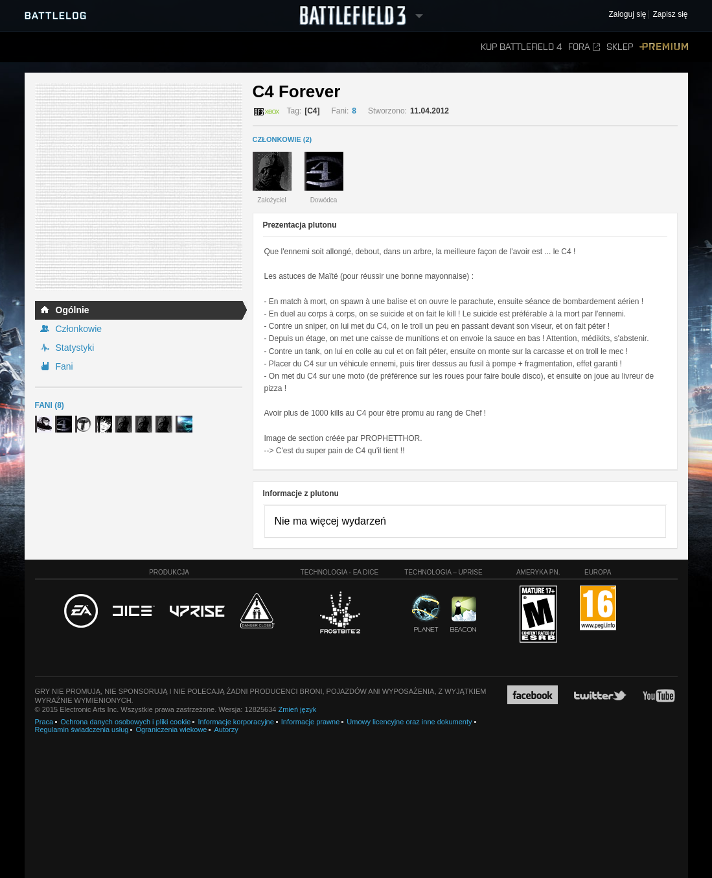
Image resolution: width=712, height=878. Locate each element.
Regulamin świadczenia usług (82, 729)
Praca (44, 722)
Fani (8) (49, 405)
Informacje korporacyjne (235, 722)
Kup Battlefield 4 (521, 47)
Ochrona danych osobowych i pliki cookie (125, 722)
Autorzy (226, 729)
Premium (663, 47)
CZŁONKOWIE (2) (282, 139)
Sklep (619, 47)
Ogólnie (72, 310)
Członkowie (79, 329)
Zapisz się (669, 14)
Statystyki (75, 347)
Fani (64, 366)
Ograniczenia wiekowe (171, 729)
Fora (584, 47)
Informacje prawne (310, 722)
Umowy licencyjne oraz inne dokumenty (409, 722)
